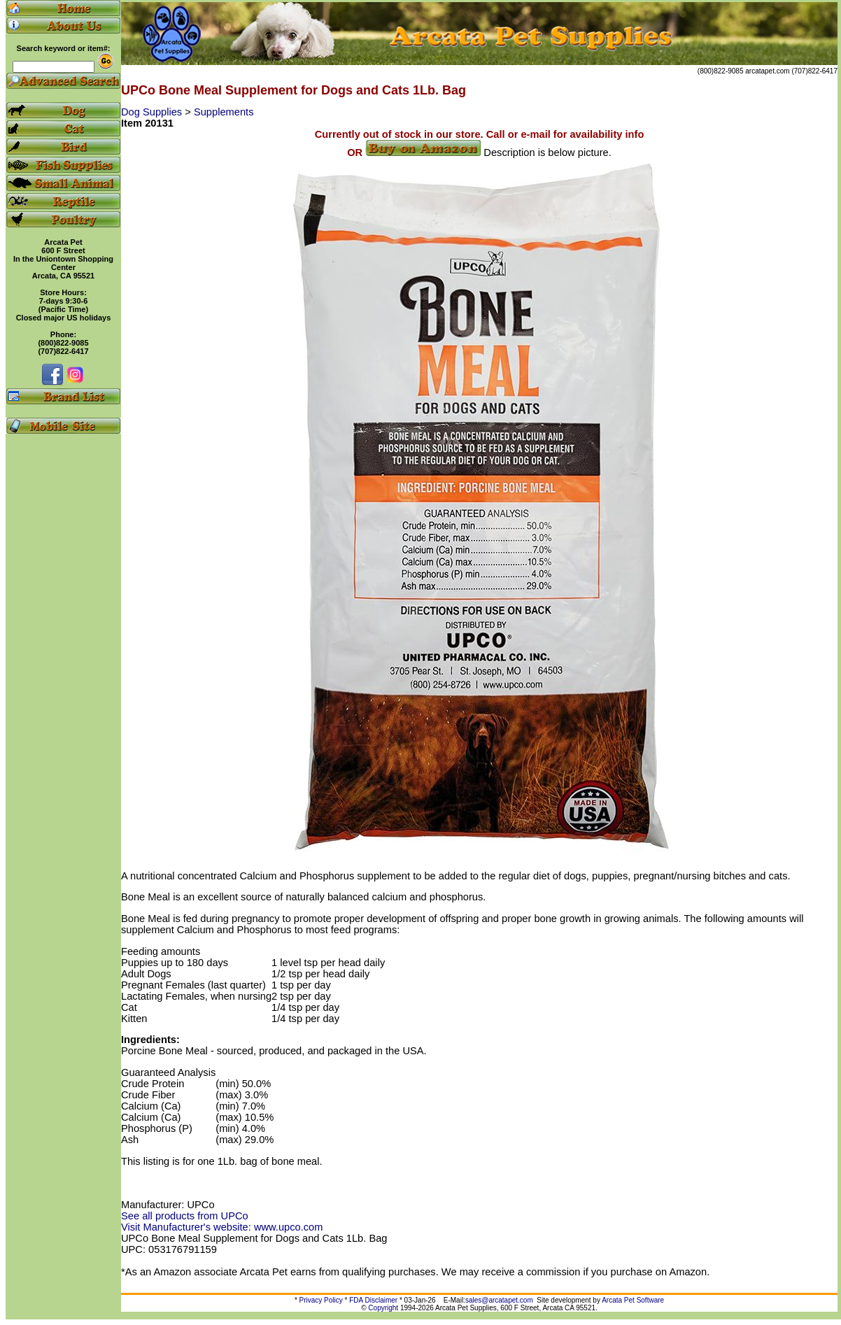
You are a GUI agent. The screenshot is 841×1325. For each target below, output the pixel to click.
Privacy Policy (321, 1300)
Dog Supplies (153, 112)
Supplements (224, 112)
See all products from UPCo (184, 1215)
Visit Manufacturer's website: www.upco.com (222, 1227)
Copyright (383, 1308)
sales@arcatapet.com (499, 1300)
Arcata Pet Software (633, 1300)
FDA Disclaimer (373, 1300)
